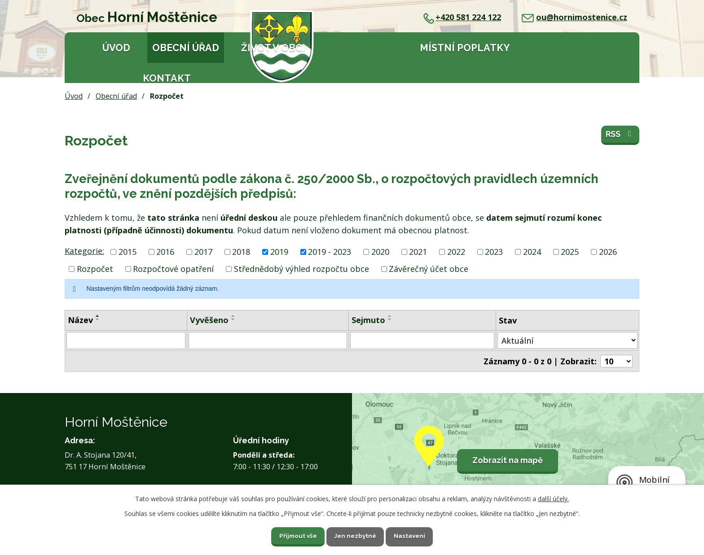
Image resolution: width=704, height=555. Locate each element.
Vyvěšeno (209, 320)
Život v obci (273, 47)
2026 (608, 251)
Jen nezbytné (356, 534)
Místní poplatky (465, 47)
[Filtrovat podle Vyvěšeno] (268, 340)
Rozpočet (95, 268)
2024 (532, 251)
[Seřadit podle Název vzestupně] (98, 316)
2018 (241, 251)
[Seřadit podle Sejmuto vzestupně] (390, 316)
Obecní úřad (185, 47)
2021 (418, 251)
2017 (203, 251)
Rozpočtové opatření (173, 268)
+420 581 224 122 (462, 17)
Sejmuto (368, 320)
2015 (127, 251)
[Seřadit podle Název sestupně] (98, 319)
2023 (494, 251)
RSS (620, 136)
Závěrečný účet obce (428, 268)
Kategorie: (84, 250)
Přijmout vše (293, 534)
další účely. (553, 498)
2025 (570, 251)
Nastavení (414, 534)
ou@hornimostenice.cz (574, 17)
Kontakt (167, 78)
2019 (279, 251)
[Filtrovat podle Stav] (567, 340)
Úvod (116, 47)
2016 (165, 251)
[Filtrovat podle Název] (125, 340)
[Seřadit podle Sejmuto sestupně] (390, 319)
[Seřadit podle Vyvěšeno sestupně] (233, 319)
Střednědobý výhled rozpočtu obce (301, 268)
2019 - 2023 (329, 251)
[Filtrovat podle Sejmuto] (422, 340)
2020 (380, 251)
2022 (456, 251)
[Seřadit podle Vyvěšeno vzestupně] (233, 316)
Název (80, 320)
